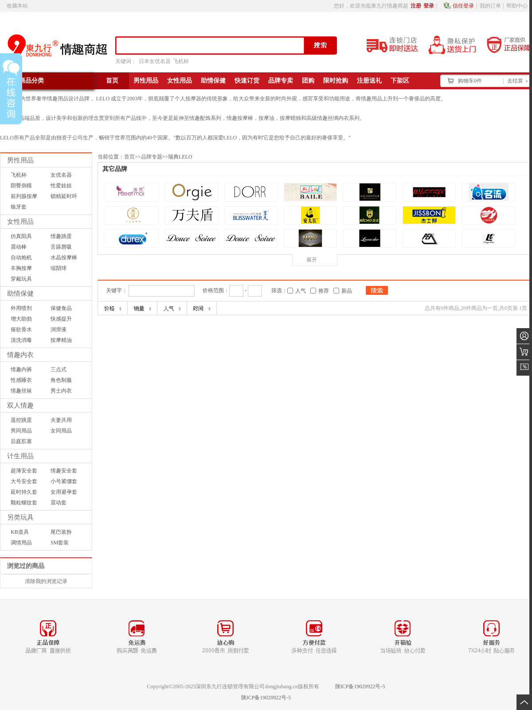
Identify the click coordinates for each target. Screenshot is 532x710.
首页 (129, 157)
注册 (416, 6)
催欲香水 (21, 329)
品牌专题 (151, 157)
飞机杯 (181, 61)
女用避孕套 (64, 492)
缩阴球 (58, 268)
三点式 (58, 369)
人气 (300, 291)
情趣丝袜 (21, 391)
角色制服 (61, 380)
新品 (346, 291)
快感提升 (61, 319)
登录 (428, 6)
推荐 (323, 291)
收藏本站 (17, 6)
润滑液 (58, 329)
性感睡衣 (21, 380)
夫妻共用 (61, 420)
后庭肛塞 (21, 441)
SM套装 (60, 542)
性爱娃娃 (61, 185)
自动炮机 (21, 257)
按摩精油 (61, 340)
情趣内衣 (20, 354)
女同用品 (61, 431)
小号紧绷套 (64, 481)
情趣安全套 (64, 471)
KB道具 (20, 532)
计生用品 (20, 456)
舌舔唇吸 (61, 247)
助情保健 (20, 293)
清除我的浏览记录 (46, 581)
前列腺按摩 (24, 196)
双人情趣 (20, 405)
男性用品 (20, 160)
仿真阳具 (21, 236)
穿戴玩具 (21, 279)
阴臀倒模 (21, 185)
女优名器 (61, 175)
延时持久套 (24, 492)
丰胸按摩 (21, 268)
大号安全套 (24, 481)
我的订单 (490, 6)
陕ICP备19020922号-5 (360, 686)
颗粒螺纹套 (24, 503)
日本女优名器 (155, 61)
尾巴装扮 (61, 532)
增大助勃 (21, 319)
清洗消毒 (21, 340)
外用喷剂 (21, 308)
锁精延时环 (64, 196)
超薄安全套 (24, 471)
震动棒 (19, 247)
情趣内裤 (21, 369)
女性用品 (20, 221)
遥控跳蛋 (21, 420)
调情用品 (21, 542)
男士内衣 (61, 391)
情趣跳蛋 (61, 236)
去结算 (515, 81)
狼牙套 (19, 207)
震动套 (58, 503)
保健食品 (61, 308)
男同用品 (21, 431)
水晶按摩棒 (64, 257)
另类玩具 (20, 517)
